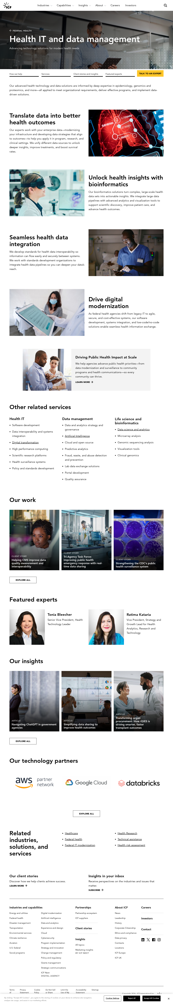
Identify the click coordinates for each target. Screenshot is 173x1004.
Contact (147, 929)
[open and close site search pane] (165, 5)
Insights (81, 939)
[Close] (169, 999)
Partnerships (84, 907)
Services (45, 74)
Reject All (131, 998)
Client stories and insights (86, 74)
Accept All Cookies (151, 998)
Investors (148, 918)
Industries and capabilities (27, 907)
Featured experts (114, 74)
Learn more (18, 886)
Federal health (20, 30)
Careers (147, 907)
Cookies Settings (112, 998)
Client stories (85, 928)
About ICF (123, 907)
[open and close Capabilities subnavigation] (65, 5)
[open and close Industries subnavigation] (45, 5)
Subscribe (96, 890)
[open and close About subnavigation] (100, 5)
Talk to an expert (150, 73)
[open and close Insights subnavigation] (84, 5)
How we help (15, 74)
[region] (86, 999)
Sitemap (95, 990)
